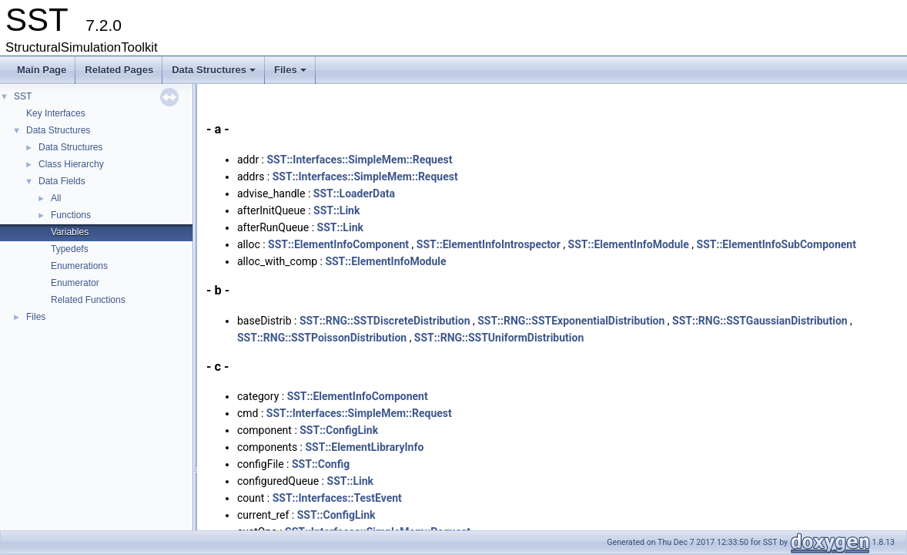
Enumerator (75, 283)
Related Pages (119, 70)
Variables (70, 232)
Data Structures (215, 74)
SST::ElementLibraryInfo (364, 447)
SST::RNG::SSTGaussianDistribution (760, 320)
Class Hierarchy (71, 164)
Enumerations (79, 266)
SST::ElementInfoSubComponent (776, 244)
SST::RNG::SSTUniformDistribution (499, 337)
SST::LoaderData (354, 193)
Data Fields (61, 181)
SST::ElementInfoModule (628, 244)
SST (23, 96)
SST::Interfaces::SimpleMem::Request (360, 159)
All (56, 198)
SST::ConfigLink (339, 430)
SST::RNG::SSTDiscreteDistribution (385, 320)
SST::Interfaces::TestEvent (337, 498)
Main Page (41, 70)
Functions (71, 215)
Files (291, 74)
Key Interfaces (55, 113)
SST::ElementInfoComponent (338, 244)
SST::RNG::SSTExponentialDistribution (570, 320)
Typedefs (70, 249)
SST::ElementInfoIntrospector (489, 244)
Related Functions (88, 299)
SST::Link (336, 210)
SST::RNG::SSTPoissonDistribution (322, 337)
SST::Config (321, 464)
